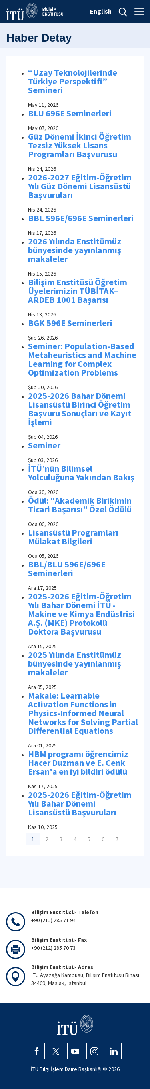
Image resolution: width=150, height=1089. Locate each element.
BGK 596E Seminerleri (70, 322)
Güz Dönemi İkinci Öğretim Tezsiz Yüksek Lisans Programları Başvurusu (79, 145)
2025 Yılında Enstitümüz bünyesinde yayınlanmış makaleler (74, 663)
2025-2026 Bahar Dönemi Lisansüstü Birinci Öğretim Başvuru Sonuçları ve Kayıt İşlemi (79, 409)
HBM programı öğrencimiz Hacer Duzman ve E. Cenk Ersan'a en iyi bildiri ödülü (78, 762)
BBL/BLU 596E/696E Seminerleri (67, 569)
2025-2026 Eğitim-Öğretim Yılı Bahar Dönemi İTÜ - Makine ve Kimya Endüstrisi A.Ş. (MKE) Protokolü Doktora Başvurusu (81, 614)
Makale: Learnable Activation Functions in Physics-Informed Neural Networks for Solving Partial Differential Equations (83, 713)
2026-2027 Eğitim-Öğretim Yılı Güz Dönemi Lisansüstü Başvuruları (80, 186)
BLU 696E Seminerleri (70, 113)
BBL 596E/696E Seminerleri (81, 218)
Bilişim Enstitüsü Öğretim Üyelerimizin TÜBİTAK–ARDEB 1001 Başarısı (77, 290)
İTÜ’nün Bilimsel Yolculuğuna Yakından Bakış (81, 473)
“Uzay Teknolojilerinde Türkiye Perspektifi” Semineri (72, 81)
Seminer (44, 445)
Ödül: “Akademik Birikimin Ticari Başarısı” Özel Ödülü (80, 505)
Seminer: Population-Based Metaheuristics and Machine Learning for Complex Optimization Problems (82, 359)
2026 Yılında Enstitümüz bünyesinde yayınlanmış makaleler (74, 250)
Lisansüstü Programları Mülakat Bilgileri (73, 537)
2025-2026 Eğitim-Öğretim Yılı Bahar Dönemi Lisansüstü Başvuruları (80, 803)
